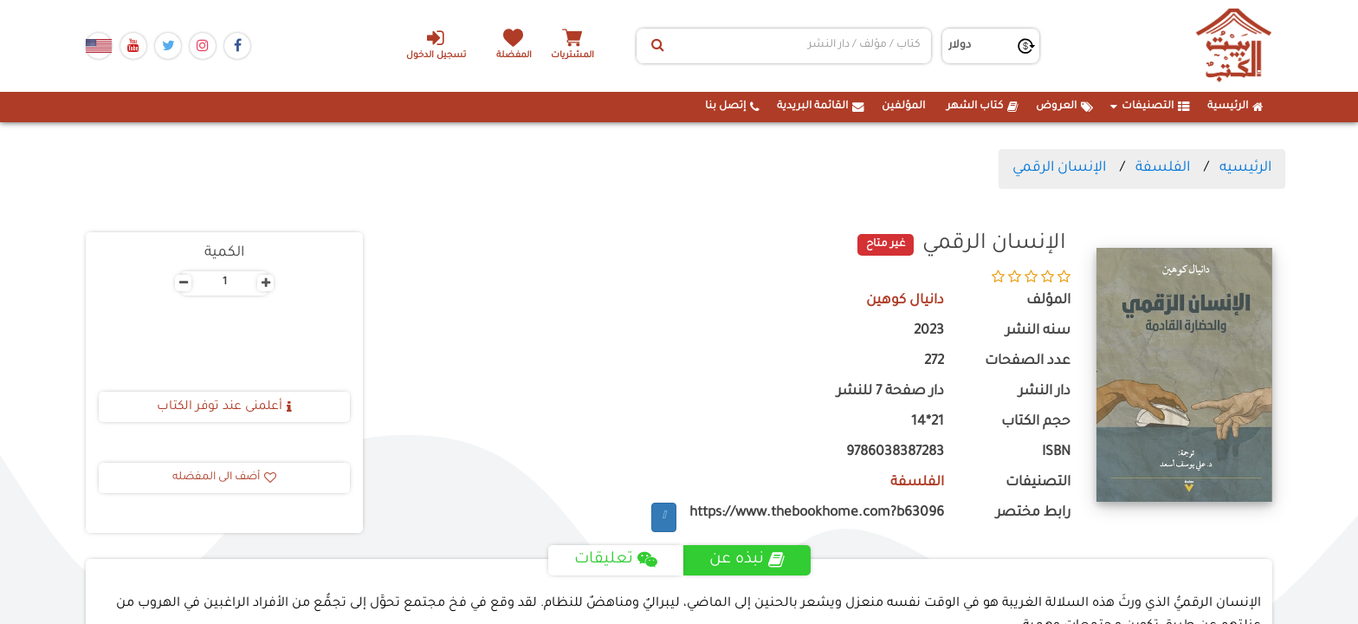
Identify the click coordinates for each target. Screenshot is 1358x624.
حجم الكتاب (1035, 422)
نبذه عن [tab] (747, 560)
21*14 (927, 422)
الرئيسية (1235, 107)
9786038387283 (895, 452)
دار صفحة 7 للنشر (890, 392)
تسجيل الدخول (435, 44)
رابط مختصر (1033, 513)
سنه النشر (1038, 331)
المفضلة (515, 56)
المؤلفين (903, 107)
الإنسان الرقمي (1059, 168)
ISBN (1056, 452)
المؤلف (1048, 301)
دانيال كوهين (904, 301)
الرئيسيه (1245, 168)
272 (934, 361)
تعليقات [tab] (615, 560)
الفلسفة (1162, 168)
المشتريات (574, 56)
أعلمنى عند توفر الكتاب (224, 407)
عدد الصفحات (1027, 361)
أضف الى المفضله (224, 477)
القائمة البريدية (820, 107)
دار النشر (1044, 392)
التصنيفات (1150, 107)
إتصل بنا (732, 107)
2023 (929, 331)
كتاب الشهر (982, 107)
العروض (1064, 107)
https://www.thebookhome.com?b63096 (816, 513)
